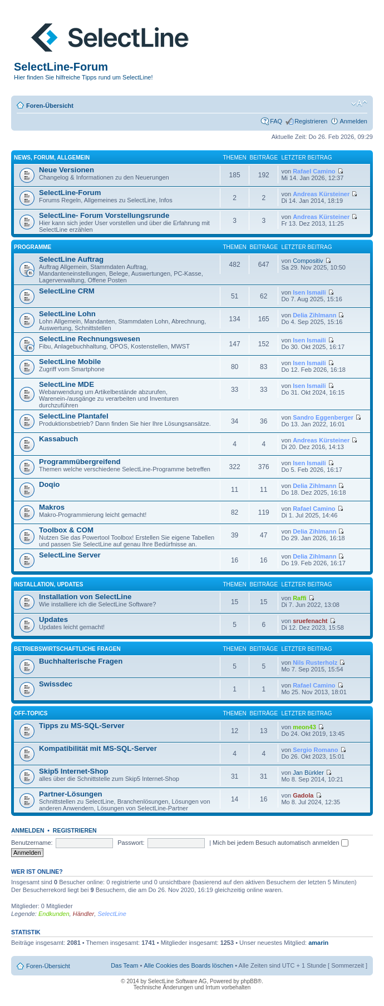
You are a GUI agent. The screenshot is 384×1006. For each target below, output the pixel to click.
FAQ (276, 121)
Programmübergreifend (80, 461)
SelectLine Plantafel (74, 416)
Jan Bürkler (308, 772)
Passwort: (130, 842)
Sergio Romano (315, 749)
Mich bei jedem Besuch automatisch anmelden (280, 842)
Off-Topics (30, 713)
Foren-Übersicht (49, 105)
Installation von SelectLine (85, 596)
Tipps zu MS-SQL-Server (82, 725)
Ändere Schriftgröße (359, 103)
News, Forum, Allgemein (52, 158)
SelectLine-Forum (70, 192)
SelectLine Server (70, 555)
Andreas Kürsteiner (321, 194)
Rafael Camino (314, 171)
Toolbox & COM (66, 530)
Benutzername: (32, 842)
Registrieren (310, 121)
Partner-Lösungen (70, 794)
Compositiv (308, 260)
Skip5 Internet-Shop (74, 771)
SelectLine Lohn (67, 314)
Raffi (299, 598)
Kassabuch (58, 439)
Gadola (303, 795)
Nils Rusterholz (315, 662)
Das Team (124, 965)
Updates (53, 619)
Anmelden (353, 121)
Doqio (49, 484)
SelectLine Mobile (70, 361)
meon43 (304, 727)
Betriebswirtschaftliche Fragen (67, 649)
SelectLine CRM (67, 291)
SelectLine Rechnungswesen (89, 339)
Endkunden (54, 913)
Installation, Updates (48, 584)
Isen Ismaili (309, 292)
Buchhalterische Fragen (80, 661)
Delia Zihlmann (314, 315)
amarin (318, 942)
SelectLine (111, 913)
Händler (84, 913)
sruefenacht (310, 620)
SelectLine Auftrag (71, 259)
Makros (52, 507)
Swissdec (55, 684)
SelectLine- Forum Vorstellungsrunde (104, 215)
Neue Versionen (66, 170)
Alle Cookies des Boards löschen (188, 965)
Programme (32, 247)
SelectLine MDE (66, 384)
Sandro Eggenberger (323, 417)
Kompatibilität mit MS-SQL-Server (98, 748)
